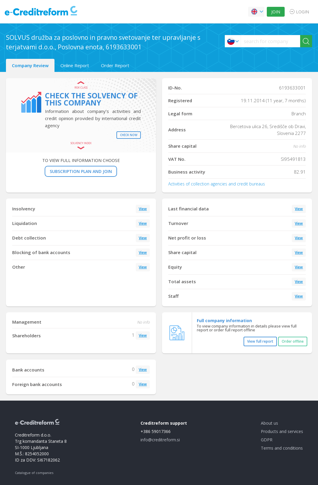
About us (269, 423)
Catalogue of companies (34, 472)
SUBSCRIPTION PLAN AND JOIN (81, 171)
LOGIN (302, 12)
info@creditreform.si (160, 440)
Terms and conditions (282, 448)
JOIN (275, 12)
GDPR (266, 440)
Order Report (115, 65)
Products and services (282, 431)
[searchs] (270, 41)
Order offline (293, 341)
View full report (260, 341)
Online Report (74, 65)
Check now (128, 135)
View (143, 208)
